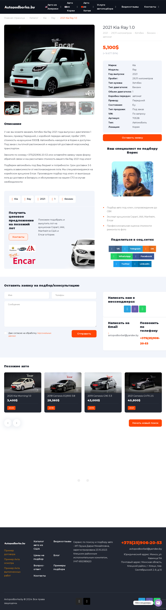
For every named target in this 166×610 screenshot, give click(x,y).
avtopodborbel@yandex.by (145, 548)
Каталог (34, 18)
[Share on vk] (115, 249)
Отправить (84, 333)
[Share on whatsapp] (122, 256)
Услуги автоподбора (105, 7)
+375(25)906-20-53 (37, 155)
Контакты (150, 7)
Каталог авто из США (39, 545)
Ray (53, 18)
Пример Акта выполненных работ (12, 572)
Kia (44, 18)
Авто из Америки (51, 7)
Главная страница (14, 18)
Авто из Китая (86, 7)
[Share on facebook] (143, 256)
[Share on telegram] (132, 249)
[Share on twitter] (122, 264)
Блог (56, 555)
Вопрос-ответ (39, 567)
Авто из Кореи (70, 7)
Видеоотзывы (130, 7)
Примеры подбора (59, 567)
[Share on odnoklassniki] (149, 249)
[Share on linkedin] (141, 264)
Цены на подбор (39, 557)
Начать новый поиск (145, 423)
